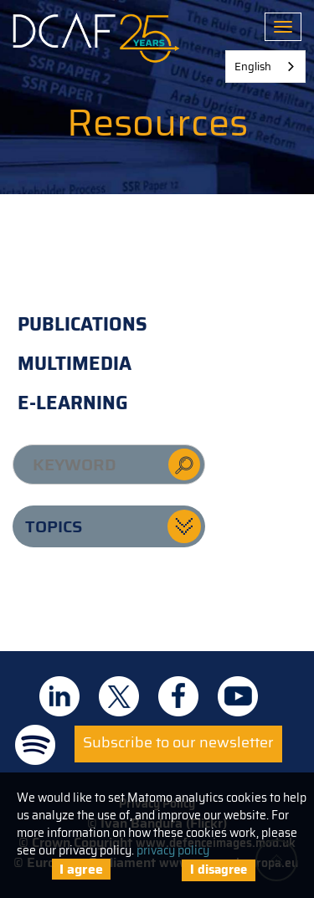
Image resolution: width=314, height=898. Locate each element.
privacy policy (172, 850)
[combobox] (265, 66)
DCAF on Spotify (35, 745)
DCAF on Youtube (238, 696)
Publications (82, 324)
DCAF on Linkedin (59, 696)
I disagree (218, 870)
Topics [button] (53, 526)
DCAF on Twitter (119, 696)
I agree (81, 869)
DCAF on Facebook (178, 696)
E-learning (73, 403)
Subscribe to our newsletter (178, 742)
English (252, 66)
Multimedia (74, 363)
